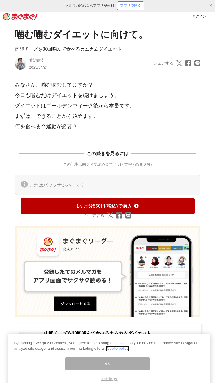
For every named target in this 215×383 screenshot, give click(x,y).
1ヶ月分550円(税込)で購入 (107, 206)
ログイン (199, 16)
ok (107, 370)
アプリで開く (130, 5)
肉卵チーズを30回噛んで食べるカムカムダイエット (68, 49)
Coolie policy (117, 355)
